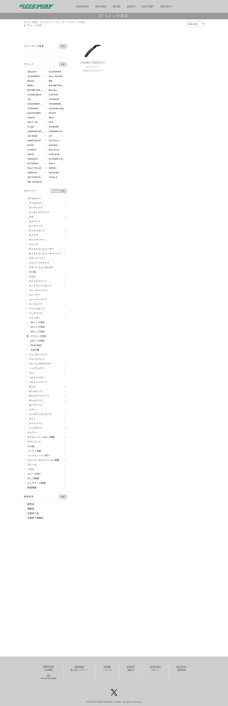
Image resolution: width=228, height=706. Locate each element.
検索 (63, 46)
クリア (54, 191)
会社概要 (48, 668)
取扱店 (131, 668)
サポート (155, 668)
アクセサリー (46, 22)
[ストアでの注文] (195, 23)
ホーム (27, 22)
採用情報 (181, 668)
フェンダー (61, 22)
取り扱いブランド (79, 668)
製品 (35, 22)
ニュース (107, 668)
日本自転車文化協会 (48, 676)
